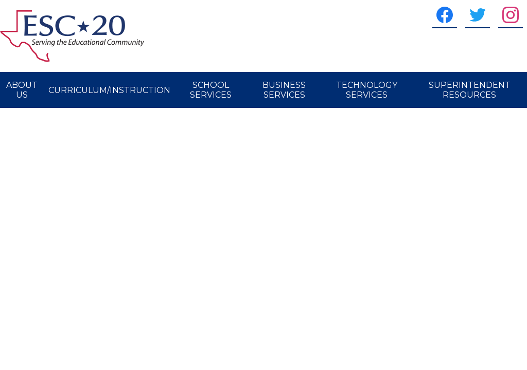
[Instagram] (510, 15)
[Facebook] (444, 15)
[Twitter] (477, 15)
